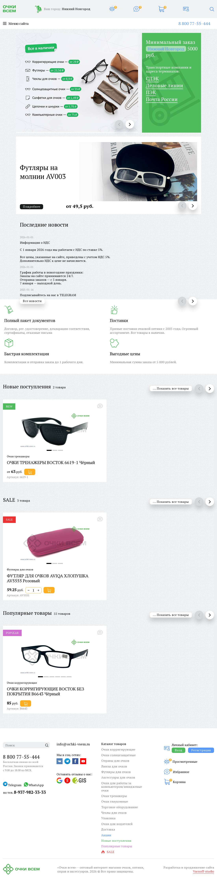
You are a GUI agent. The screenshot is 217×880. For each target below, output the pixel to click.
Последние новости (44, 224)
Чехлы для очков (114, 812)
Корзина (179, 782)
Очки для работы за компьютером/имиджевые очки (121, 786)
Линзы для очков (114, 766)
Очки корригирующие (118, 749)
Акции (106, 835)
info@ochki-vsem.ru (73, 744)
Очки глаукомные (114, 801)
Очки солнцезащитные (118, 755)
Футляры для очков (116, 772)
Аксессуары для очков (118, 777)
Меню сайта (16, 23)
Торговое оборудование (119, 807)
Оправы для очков (115, 760)
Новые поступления (27, 386)
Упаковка (108, 818)
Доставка (108, 829)
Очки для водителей (117, 824)
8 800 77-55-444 (194, 23)
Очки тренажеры (114, 796)
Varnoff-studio (203, 871)
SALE (9, 499)
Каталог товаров (113, 744)
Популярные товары (27, 612)
